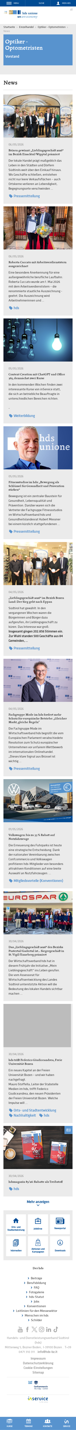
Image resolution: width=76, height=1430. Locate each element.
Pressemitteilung (24, 196)
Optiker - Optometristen (51, 27)
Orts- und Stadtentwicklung (32, 1110)
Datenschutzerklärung (38, 1363)
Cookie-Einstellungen (38, 1368)
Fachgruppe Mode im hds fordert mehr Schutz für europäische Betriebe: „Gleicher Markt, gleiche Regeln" (38, 718)
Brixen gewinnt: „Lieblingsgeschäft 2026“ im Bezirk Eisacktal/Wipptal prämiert (36, 152)
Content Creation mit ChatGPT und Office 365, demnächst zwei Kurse (37, 376)
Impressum (38, 1359)
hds (14, 308)
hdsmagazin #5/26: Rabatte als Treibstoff (36, 1182)
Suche (41, 3)
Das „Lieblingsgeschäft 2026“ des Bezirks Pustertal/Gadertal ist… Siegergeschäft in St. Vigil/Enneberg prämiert (36, 950)
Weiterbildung (22, 415)
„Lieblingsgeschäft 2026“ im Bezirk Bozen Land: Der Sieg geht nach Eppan (36, 600)
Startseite (9, 27)
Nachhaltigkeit (22, 1115)
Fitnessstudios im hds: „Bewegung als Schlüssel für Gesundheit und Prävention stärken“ (36, 485)
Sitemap (38, 1373)
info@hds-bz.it (47, 1352)
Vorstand (12, 56)
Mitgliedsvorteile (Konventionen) (36, 880)
